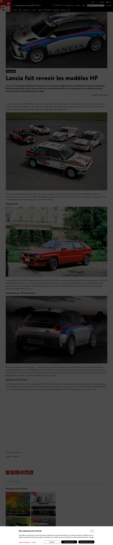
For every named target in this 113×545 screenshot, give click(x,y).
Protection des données (24, 542)
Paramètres (52, 542)
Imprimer (34, 542)
